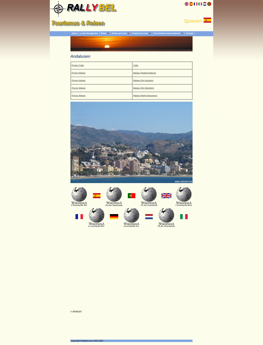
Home (74, 33)
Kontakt (189, 33)
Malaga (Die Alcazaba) (143, 80)
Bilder (105, 33)
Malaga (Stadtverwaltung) (144, 73)
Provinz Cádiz (78, 65)
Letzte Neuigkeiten (89, 33)
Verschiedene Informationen (168, 33)
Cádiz (135, 65)
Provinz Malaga (79, 73)
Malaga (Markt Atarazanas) (145, 95)
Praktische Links (141, 33)
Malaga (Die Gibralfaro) (143, 88)
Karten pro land (120, 33)
